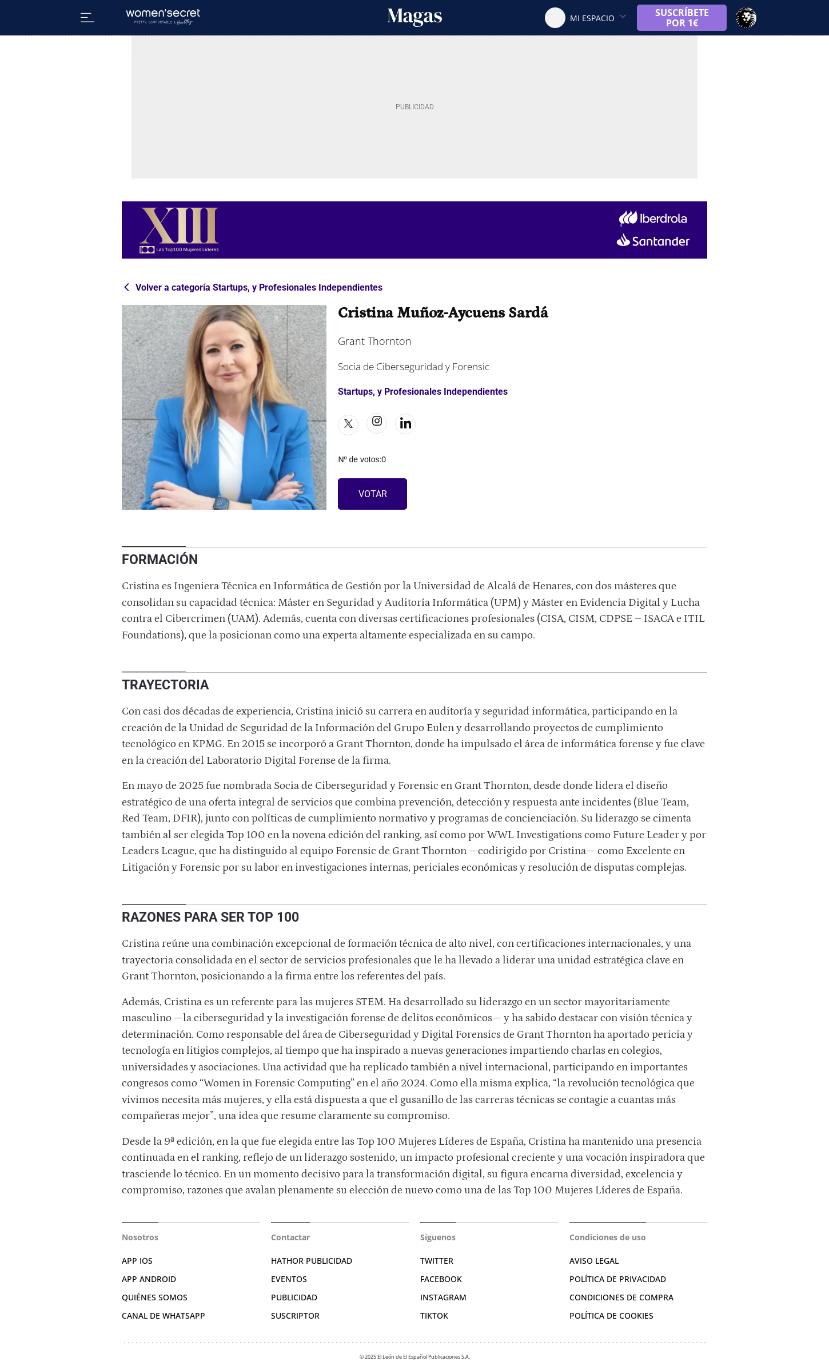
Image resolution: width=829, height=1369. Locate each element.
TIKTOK (434, 1315)
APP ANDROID (149, 1278)
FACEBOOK (441, 1278)
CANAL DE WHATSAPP (163, 1315)
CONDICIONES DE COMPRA (621, 1297)
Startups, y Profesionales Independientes (423, 391)
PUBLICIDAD (294, 1297)
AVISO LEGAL (594, 1260)
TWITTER (436, 1260)
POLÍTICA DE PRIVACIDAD (617, 1278)
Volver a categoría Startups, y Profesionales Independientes (258, 287)
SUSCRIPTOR (295, 1315)
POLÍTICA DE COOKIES (611, 1315)
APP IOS (137, 1260)
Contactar (290, 1237)
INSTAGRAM (443, 1297)
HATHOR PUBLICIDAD (311, 1260)
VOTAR (372, 494)
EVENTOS (289, 1278)
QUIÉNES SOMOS (155, 1297)
